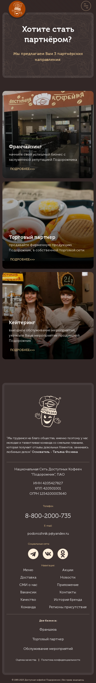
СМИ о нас (28, 585)
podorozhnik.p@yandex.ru (48, 533)
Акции (67, 570)
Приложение (68, 585)
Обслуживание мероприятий (48, 649)
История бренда (68, 599)
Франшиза (48, 629)
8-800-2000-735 (48, 515)
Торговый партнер (48, 639)
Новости (67, 577)
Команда (28, 607)
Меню (28, 570)
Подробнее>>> (22, 169)
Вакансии (28, 592)
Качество (28, 599)
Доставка (28, 577)
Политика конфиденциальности (60, 659)
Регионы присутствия (67, 607)
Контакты (68, 592)
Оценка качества (26, 659)
